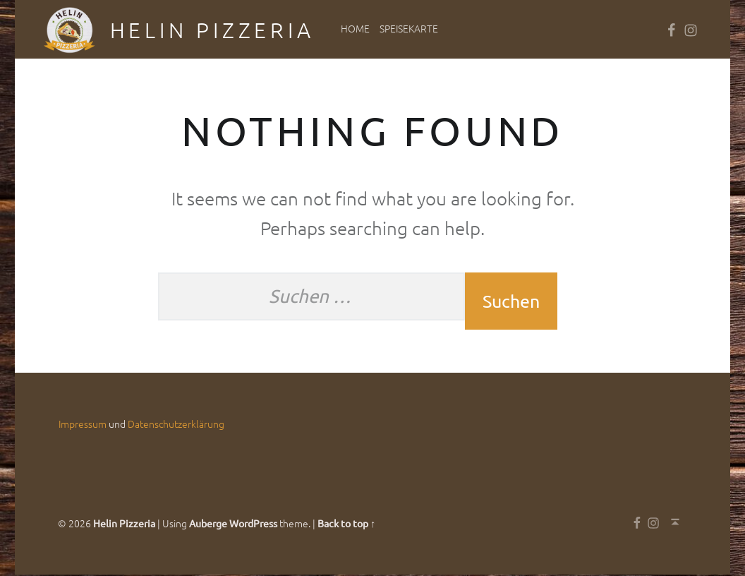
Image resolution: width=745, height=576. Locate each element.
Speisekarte (409, 28)
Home (355, 28)
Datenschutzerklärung (176, 425)
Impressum (83, 425)
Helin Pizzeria (212, 30)
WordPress (253, 524)
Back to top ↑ (346, 524)
